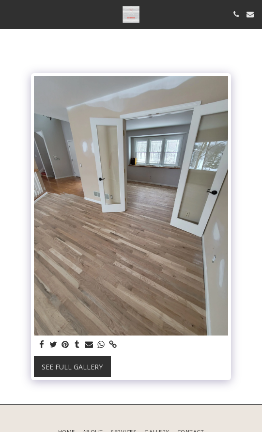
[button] (10, 14)
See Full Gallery (72, 366)
